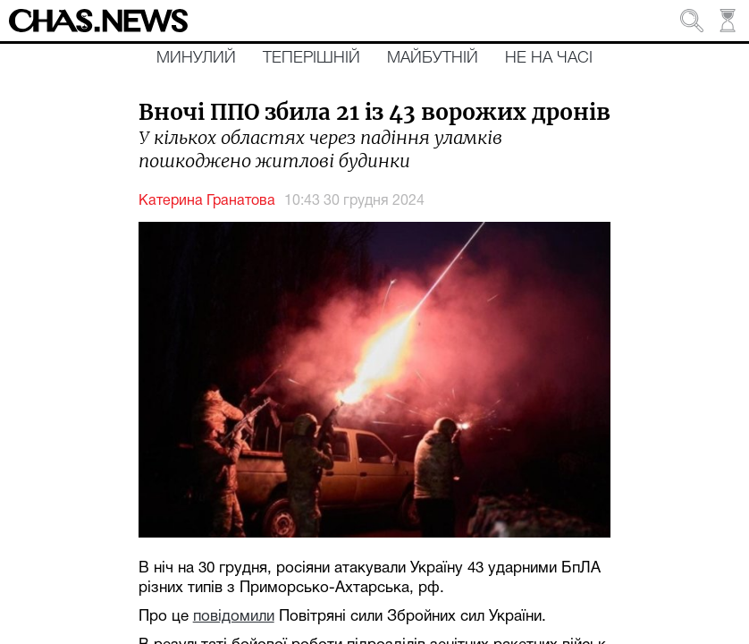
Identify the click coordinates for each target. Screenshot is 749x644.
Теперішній (311, 58)
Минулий (196, 58)
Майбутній (432, 58)
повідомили (233, 616)
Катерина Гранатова (207, 201)
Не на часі (549, 58)
